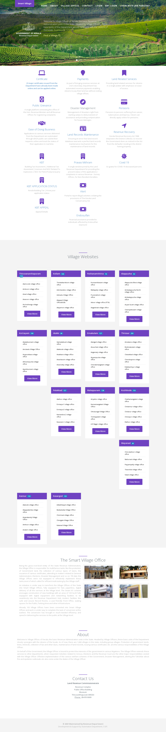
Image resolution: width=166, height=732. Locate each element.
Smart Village (24, 3)
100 (32, 333)
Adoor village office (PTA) (100, 302)
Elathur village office (132, 422)
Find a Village (52, 35)
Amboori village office (31, 289)
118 (134, 390)
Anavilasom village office (66, 359)
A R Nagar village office (99, 424)
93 (134, 274)
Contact (87, 5)
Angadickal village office (100, 307)
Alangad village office (99, 342)
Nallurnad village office (133, 459)
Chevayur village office (133, 417)
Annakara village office (133, 342)
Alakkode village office (65, 349)
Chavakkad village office (134, 354)
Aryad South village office (134, 305)
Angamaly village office (99, 352)
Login (99, 5)
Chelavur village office (133, 412)
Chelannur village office (133, 406)
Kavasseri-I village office (66, 422)
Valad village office (132, 475)
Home (44, 5)
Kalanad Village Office (65, 525)
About (54, 5)
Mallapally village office (99, 290)
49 (133, 443)
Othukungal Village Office (100, 412)
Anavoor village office (31, 299)
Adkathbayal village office (66, 505)
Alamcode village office (31, 284)
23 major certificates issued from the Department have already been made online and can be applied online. (42, 86)
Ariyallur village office (99, 399)
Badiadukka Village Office (66, 510)
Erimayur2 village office (65, 409)
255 (132, 333)
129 (65, 496)
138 (102, 390)
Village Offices (70, 5)
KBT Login (111, 5)
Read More (59, 30)
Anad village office (29, 294)
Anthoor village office (31, 525)
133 (29, 496)
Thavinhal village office (133, 469)
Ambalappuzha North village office (133, 291)
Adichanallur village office (66, 290)
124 (21, 276)
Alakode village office (31, 505)
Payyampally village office (134, 464)
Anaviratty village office (65, 365)
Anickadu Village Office (31, 349)
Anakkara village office (65, 354)
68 (61, 333)
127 (100, 333)
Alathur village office (64, 399)
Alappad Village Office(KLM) (62, 301)
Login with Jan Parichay (135, 5)
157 (65, 390)
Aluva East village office (99, 347)
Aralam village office (30, 530)
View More (32, 313)
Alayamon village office (65, 307)
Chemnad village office (65, 515)
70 (106, 274)
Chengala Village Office (65, 520)
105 (62, 274)
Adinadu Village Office (65, 295)
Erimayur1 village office (65, 404)
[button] (5, 33)
